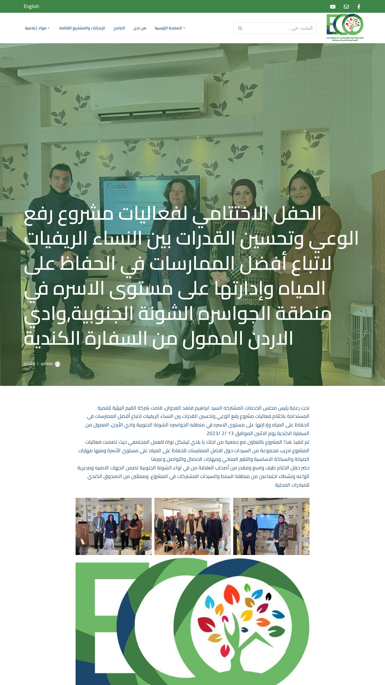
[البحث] (282, 28)
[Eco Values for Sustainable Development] (344, 28)
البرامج (119, 28)
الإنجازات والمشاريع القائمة (82, 28)
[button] (183, 28)
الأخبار (29, 363)
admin (47, 363)
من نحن (139, 28)
